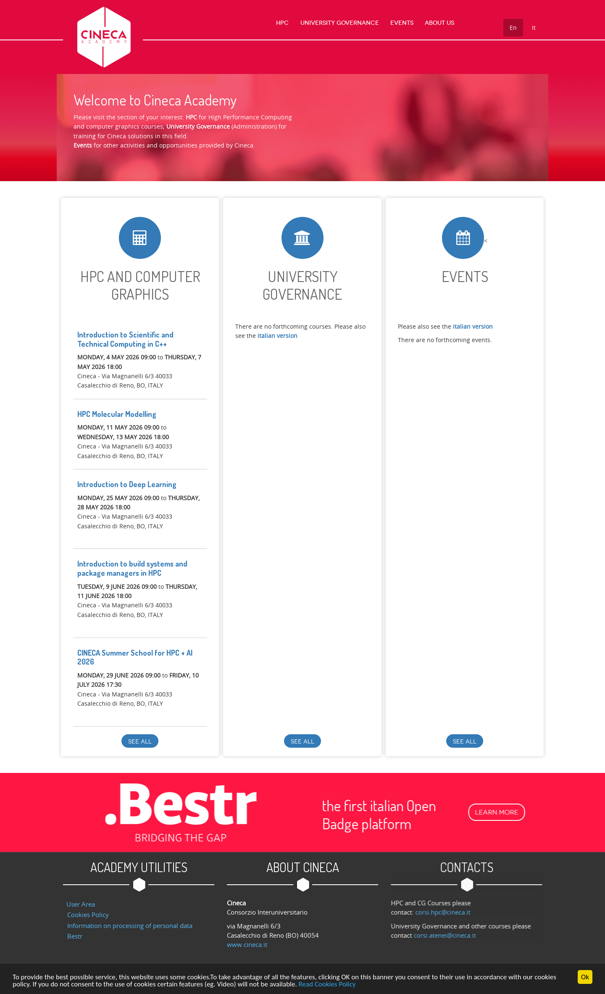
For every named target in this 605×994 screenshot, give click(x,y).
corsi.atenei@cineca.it (449, 935)
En (513, 28)
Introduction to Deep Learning (126, 484)
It (534, 28)
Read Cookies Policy (327, 985)
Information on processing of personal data (129, 925)
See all (140, 741)
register (88, 535)
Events (401, 22)
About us (439, 22)
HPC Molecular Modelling (116, 414)
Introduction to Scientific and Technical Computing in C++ (125, 339)
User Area (80, 904)
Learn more (76, 812)
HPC (282, 22)
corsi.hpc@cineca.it (446, 912)
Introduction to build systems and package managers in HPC (132, 568)
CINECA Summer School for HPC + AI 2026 (134, 657)
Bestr (74, 936)
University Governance (339, 22)
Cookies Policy (88, 914)
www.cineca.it (247, 944)
